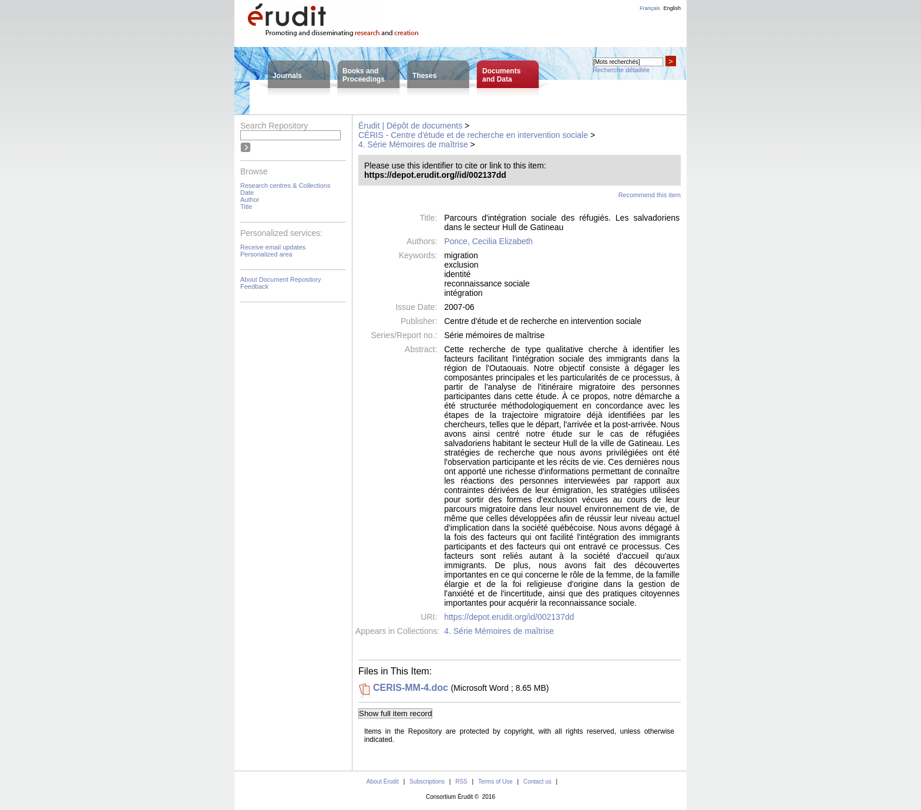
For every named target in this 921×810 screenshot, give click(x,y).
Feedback (254, 286)
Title (246, 206)
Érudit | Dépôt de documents (410, 125)
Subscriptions (427, 781)
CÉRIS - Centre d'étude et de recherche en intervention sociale (473, 135)
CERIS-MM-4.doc (410, 688)
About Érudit (383, 781)
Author (249, 199)
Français (650, 8)
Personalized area (266, 254)
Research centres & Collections (285, 185)
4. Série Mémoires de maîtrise (413, 144)
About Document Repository (280, 279)
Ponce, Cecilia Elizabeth (488, 241)
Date (247, 192)
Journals (287, 76)
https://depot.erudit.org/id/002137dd (509, 617)
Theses (424, 76)
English (672, 8)
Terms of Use (495, 781)
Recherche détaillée (621, 69)
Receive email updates (272, 247)
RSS (461, 781)
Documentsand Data (501, 75)
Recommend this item (650, 194)
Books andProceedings (363, 75)
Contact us (537, 781)
